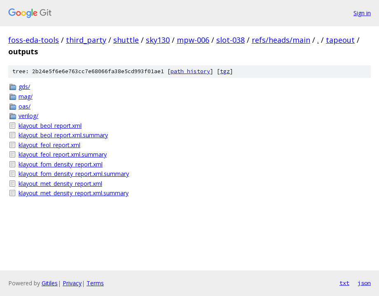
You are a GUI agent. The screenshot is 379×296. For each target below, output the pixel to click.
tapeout (340, 40)
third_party (86, 40)
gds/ (24, 86)
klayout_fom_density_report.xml (61, 164)
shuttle (126, 40)
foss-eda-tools (33, 40)
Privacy (72, 283)
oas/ (24, 106)
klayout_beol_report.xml (50, 126)
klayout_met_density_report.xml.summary (74, 193)
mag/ (26, 96)
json (364, 283)
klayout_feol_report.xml (49, 145)
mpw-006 (193, 40)
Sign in (362, 13)
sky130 (158, 40)
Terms (95, 283)
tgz (225, 71)
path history (190, 71)
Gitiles (50, 283)
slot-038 (230, 40)
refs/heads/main (281, 40)
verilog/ (28, 116)
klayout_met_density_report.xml (60, 183)
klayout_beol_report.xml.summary (63, 135)
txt (344, 283)
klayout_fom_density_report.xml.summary (74, 174)
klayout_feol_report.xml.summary (63, 154)
